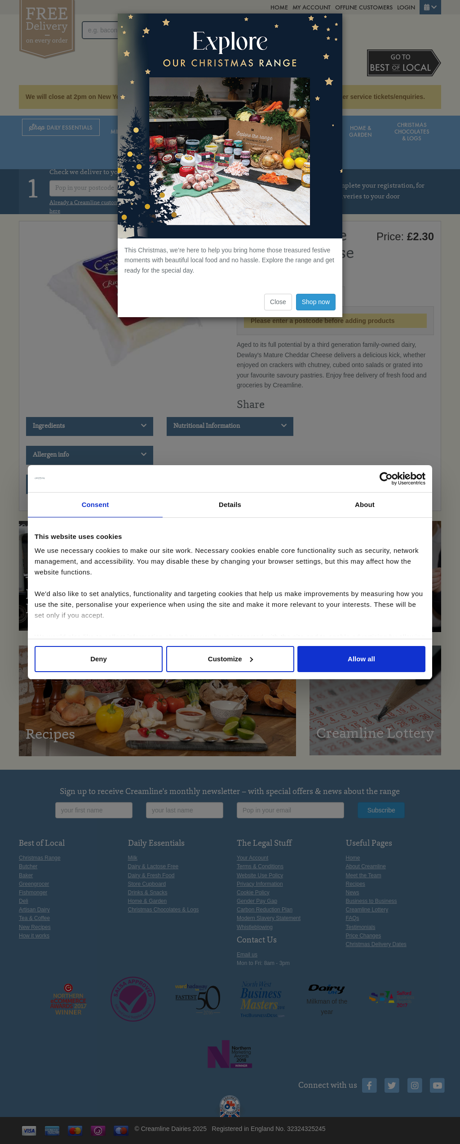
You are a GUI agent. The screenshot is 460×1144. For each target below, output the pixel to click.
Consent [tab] (95, 504)
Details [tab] (230, 504)
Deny (98, 659)
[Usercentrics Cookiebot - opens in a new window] (386, 478)
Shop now (316, 301)
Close (278, 301)
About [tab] (365, 504)
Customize (230, 659)
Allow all (361, 659)
